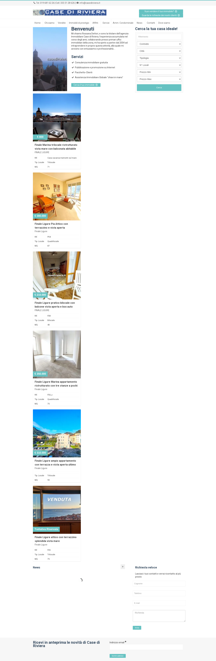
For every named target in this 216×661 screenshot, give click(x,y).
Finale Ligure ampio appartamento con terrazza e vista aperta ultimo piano (55, 464)
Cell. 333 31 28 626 (65, 3)
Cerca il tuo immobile (85, 85)
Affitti (95, 23)
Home (38, 23)
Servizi (106, 23)
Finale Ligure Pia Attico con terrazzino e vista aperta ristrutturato (51, 227)
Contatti (151, 23)
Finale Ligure (41, 231)
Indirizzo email (118, 642)
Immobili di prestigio (79, 23)
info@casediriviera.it (90, 3)
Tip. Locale (39, 162)
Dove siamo (164, 23)
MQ (36, 167)
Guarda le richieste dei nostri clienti (161, 15)
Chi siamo (49, 23)
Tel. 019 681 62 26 (45, 3)
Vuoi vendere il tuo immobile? (161, 11)
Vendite (62, 23)
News (139, 23)
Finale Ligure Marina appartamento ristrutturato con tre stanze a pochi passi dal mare (56, 385)
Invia (137, 628)
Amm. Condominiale (123, 23)
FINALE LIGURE (42, 152)
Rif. (36, 158)
